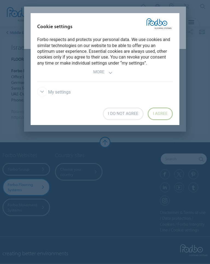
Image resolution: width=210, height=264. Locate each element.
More (103, 72)
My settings (54, 92)
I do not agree (123, 113)
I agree (160, 113)
